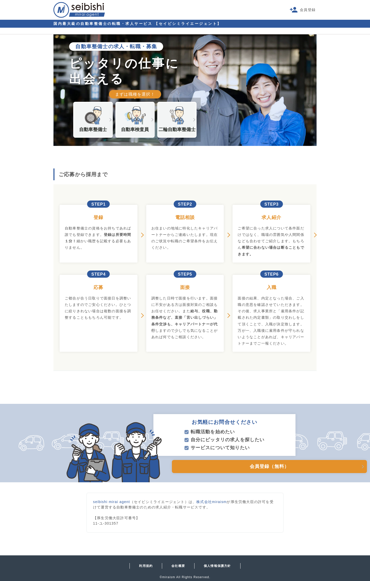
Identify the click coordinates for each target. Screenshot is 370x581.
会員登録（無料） (238, 466)
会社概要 (178, 566)
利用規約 (146, 566)
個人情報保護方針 (217, 566)
